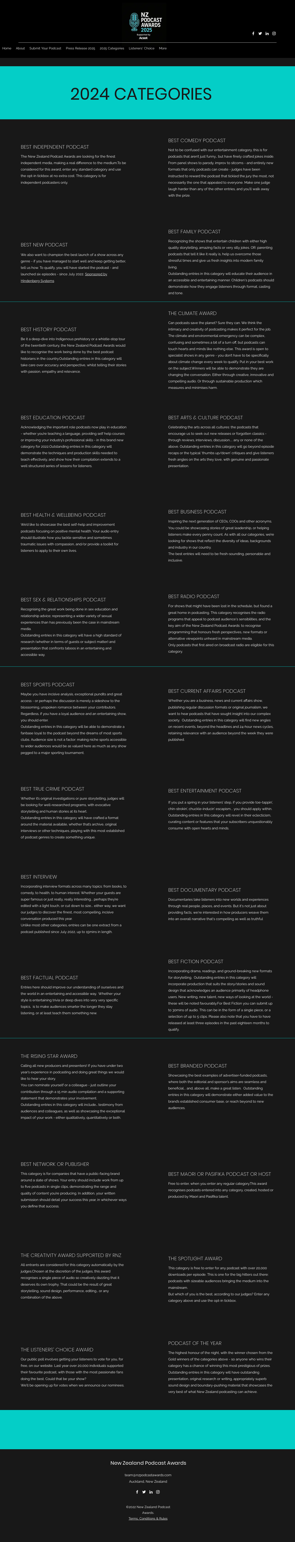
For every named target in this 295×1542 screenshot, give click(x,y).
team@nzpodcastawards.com (148, 1475)
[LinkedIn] (267, 33)
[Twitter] (260, 33)
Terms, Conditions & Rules (148, 1518)
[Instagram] (274, 33)
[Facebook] (253, 33)
